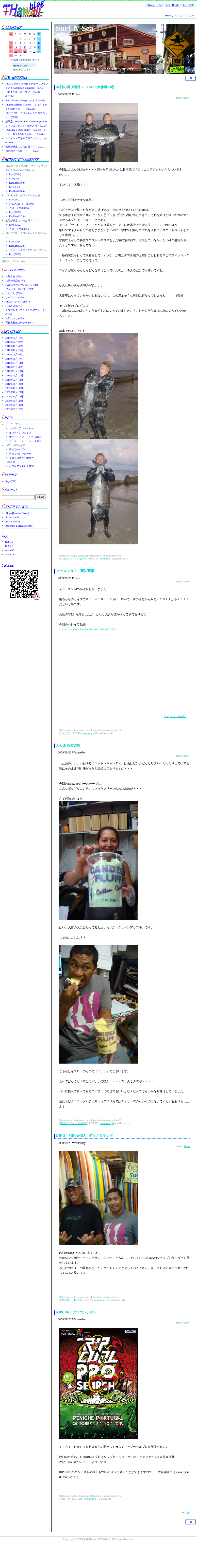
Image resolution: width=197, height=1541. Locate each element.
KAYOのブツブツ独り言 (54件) (22, 284)
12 (39, 43)
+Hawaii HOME (155, 5)
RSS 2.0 (9, 546)
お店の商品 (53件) (15, 280)
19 (39, 47)
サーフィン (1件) (14, 297)
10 (30, 43)
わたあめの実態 (68, 745)
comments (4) (107, 1123)
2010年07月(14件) (14, 363)
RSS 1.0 (9, 541)
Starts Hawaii (12, 517)
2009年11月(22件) (14, 392)
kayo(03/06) (15, 187)
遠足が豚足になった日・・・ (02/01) (25, 146)
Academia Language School (19, 525)
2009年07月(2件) (14, 409)
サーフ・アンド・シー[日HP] (25, 436)
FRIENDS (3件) (13, 305)
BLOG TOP (188, 5)
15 (20, 47)
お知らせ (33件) (13, 276)
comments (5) (107, 558)
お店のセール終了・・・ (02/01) (22, 151)
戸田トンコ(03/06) (19, 208)
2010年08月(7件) (14, 358)
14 (16, 47)
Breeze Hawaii (12, 521)
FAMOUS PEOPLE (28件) (19, 289)
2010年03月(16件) (14, 375)
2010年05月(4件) (14, 367)
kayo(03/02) (15, 224)
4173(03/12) (15, 178)
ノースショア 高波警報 (75, 571)
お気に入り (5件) (14, 318)
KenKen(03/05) (17, 191)
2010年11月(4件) (14, 346)
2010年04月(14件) (14, 371)
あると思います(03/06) (21, 203)
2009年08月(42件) (14, 405)
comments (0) (102, 1300)
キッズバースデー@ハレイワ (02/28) (25, 100)
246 (13, 481)
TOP (187, 1512)
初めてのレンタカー (20, 453)
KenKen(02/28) (17, 216)
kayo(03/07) (15, 199)
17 (30, 47)
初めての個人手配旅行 (21, 457)
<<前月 (14, 60)
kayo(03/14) (15, 174)
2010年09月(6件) (14, 354)
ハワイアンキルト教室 (21, 466)
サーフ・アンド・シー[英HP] (25, 441)
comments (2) (90, 733)
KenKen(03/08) (17, 182)
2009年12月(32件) (14, 388)
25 (34, 51)
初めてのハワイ (17, 449)
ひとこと (65, 733)
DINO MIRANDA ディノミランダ (84, 1135)
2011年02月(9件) (14, 342)
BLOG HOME (172, 5)
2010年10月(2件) (14, 350)
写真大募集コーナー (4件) (19, 322)
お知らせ (65, 1499)
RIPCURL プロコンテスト (78, 1312)
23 (25, 51)
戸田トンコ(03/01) (19, 229)
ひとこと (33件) (13, 293)
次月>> (35, 60)
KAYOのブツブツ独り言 (73, 558)
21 (16, 51)
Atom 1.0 (10, 554)
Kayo (8, 481)
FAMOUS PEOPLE (71, 1300)
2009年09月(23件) (14, 400)
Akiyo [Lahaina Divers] (17, 513)
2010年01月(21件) (14, 384)
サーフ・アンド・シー (180, 16)
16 (25, 47)
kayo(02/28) (15, 212)
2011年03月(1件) (14, 337)
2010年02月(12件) (14, 379)
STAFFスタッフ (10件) (17, 301)
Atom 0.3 (10, 550)
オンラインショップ (20, 432)
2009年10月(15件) (14, 396)
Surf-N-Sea (75, 28)
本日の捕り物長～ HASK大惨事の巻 (85, 87)
